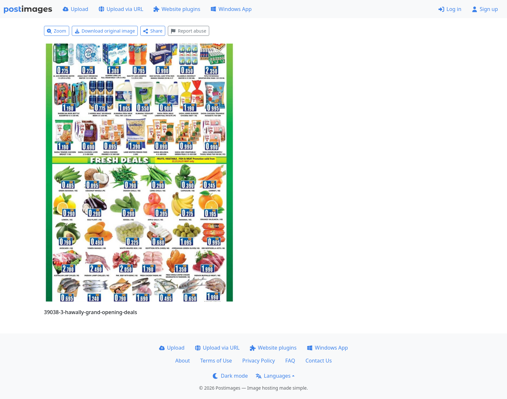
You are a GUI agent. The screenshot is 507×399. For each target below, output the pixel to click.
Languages (273, 375)
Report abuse (188, 31)
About (182, 360)
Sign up (485, 9)
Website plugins (177, 9)
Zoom (56, 31)
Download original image (105, 31)
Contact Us (319, 360)
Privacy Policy (258, 360)
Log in (449, 9)
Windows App (231, 9)
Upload (75, 9)
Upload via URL (121, 9)
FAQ (290, 360)
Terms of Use (216, 360)
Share (152, 31)
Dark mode (230, 375)
